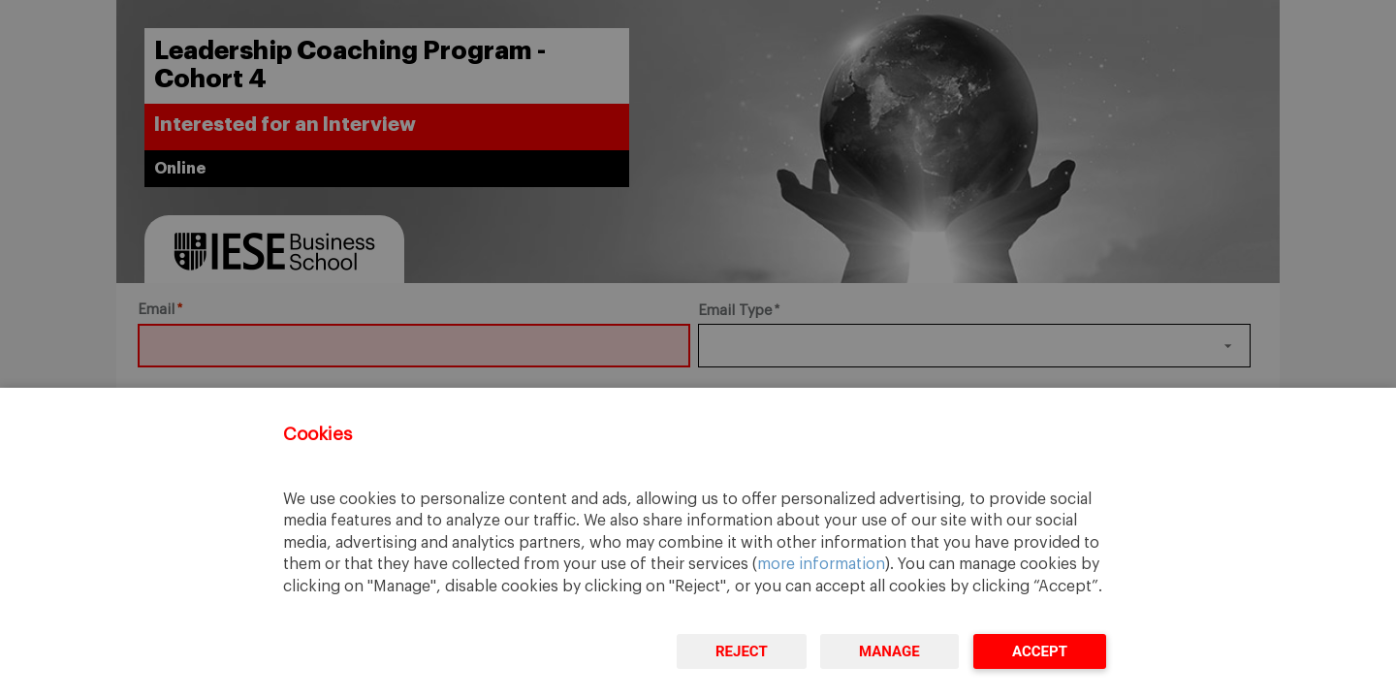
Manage (889, 651)
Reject (741, 651)
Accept (1039, 651)
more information (821, 564)
